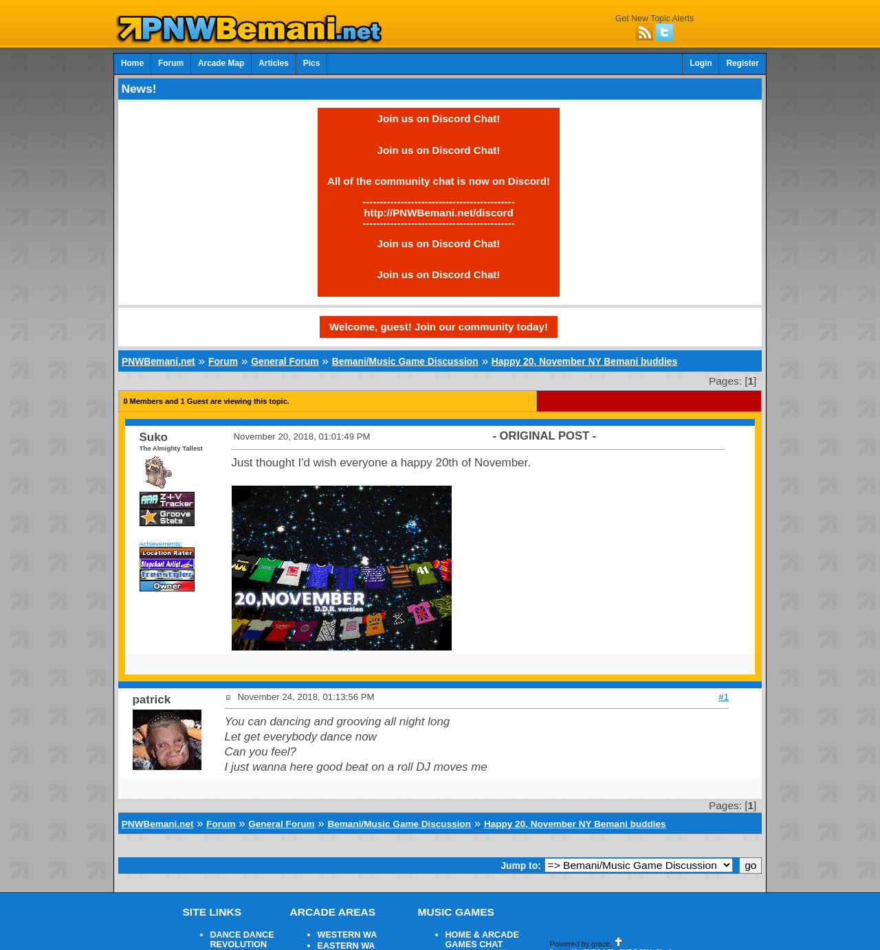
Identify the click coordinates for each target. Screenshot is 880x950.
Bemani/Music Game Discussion (405, 361)
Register (742, 63)
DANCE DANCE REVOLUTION (242, 939)
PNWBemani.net (158, 361)
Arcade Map (221, 63)
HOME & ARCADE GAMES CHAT (482, 939)
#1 (723, 697)
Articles (273, 63)
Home (132, 63)
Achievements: (161, 543)
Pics (311, 63)
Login (701, 63)
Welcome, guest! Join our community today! (438, 326)
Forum (171, 63)
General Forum (284, 361)
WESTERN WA (347, 935)
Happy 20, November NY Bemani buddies (584, 361)
